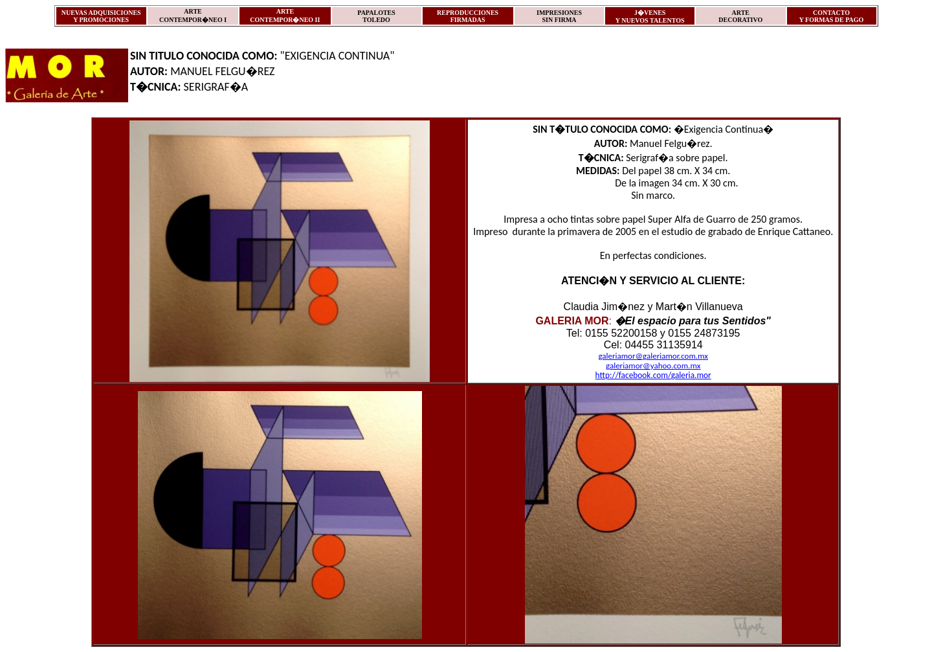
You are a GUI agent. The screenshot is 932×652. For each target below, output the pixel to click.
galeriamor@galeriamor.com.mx (653, 356)
